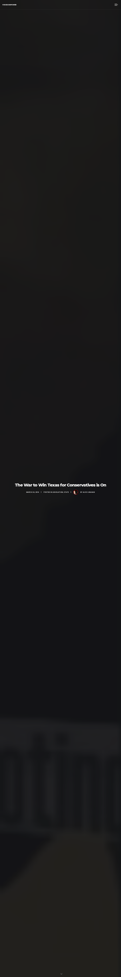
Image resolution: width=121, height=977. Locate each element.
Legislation (57, 492)
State (66, 492)
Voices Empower (9, 5)
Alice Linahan (89, 492)
